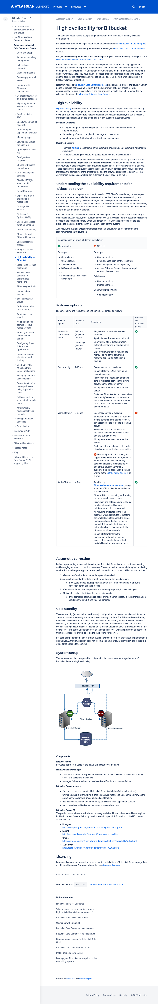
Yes (77, 884)
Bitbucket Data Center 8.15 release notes (75, 934)
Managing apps (24, 137)
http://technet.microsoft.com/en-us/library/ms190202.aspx (90, 848)
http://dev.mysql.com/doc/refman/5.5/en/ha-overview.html (90, 834)
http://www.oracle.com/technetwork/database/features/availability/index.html (99, 841)
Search (133, 6)
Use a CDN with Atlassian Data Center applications (26, 368)
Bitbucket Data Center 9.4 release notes (75, 928)
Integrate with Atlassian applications (23, 88)
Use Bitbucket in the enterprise (131, 43)
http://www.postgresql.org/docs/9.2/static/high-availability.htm (92, 827)
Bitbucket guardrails (26, 286)
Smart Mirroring (24, 191)
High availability (63, 108)
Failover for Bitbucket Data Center (93, 94)
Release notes (20, 448)
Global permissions (26, 72)
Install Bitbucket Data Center (69, 953)
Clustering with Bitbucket (68, 923)
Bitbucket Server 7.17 (22, 18)
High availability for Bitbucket (70, 904)
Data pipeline (23, 426)
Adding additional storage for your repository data (25, 325)
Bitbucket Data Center (24, 443)
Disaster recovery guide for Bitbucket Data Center (79, 59)
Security (123, 995)
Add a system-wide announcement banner (26, 335)
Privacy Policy (92, 995)
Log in (142, 7)
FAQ (16, 452)
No (84, 884)
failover (75, 148)
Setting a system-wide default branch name (26, 400)
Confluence (70, 979)
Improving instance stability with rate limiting (26, 357)
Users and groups (25, 53)
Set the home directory (117, 473)
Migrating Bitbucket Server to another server (26, 106)
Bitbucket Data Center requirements (73, 947)
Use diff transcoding (26, 229)
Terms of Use (109, 995)
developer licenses (111, 865)
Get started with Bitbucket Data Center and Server (24, 29)
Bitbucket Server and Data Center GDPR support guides (23, 460)
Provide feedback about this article (106, 884)
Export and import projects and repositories (25, 198)
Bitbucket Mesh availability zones (72, 917)
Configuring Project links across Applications (26, 346)
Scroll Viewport (85, 979)
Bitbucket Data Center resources (129, 48)
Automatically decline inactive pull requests (26, 411)
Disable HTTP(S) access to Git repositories (25, 183)
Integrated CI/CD (22, 431)
